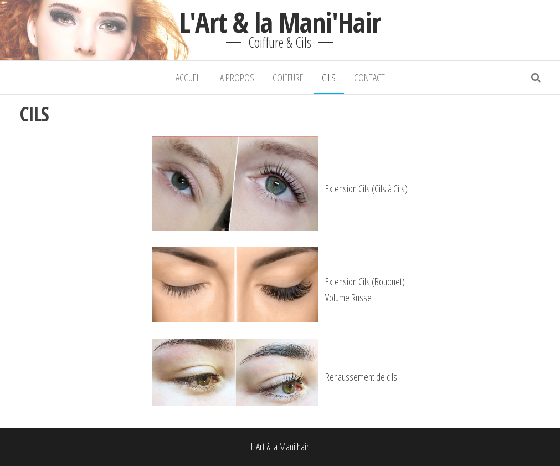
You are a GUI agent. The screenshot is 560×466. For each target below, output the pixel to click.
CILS (329, 77)
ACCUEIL (189, 77)
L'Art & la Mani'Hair (280, 22)
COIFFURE (288, 77)
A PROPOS (237, 77)
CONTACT (369, 77)
